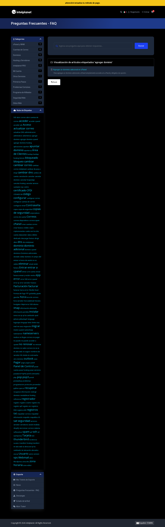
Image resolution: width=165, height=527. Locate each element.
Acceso (27, 124)
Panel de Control (24, 366)
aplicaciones (18, 146)
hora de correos (32, 297)
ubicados (34, 450)
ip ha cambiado (28, 315)
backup (30, 154)
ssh (35, 431)
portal (31, 377)
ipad (36, 315)
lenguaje (24, 322)
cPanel (17, 224)
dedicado (17, 238)
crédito (26, 228)
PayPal (23, 374)
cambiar (29, 161)
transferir (16, 443)
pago (23, 363)
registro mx (35, 403)
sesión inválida (34, 425)
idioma (35, 304)
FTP (27, 293)
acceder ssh (18, 125)
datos (29, 235)
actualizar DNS (19, 132)
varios (31, 454)
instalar (34, 311)
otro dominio (18, 359)
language (31, 319)
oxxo (35, 359)
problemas (27, 381)
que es (21, 388)
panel (33, 363)
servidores (24, 425)
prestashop (18, 381)
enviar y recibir (24, 275)
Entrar (23, 267)
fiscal (36, 290)
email (31, 264)
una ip (16, 454)
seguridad (24, 421)
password (17, 374)
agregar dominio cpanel (29, 139)
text (33, 436)
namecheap (28, 330)
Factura (33, 283)
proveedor (37, 384)
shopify (16, 428)
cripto (31, 228)
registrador (28, 398)
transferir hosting (26, 443)
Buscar (141, 46)
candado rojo (19, 187)
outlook (28, 358)
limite (34, 322)
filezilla (31, 290)
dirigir (37, 238)
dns (20, 242)
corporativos (34, 213)
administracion (30, 132)
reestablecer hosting (27, 395)
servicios (34, 421)
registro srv (27, 406)
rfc (39, 417)
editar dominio (25, 257)
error (17, 279)
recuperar (31, 388)
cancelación (23, 176)
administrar (18, 136)
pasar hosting (24, 370)
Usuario (23, 453)
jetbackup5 (23, 319)
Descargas (19, 496)
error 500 (23, 279)
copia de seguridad (25, 209)
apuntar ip (28, 150)
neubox (16, 337)
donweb (17, 257)
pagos (28, 363)
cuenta (16, 235)
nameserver (18, 334)
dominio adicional (24, 247)
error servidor (25, 283)
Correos (31, 216)
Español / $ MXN (144, 523)
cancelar (31, 176)
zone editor (27, 465)
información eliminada (28, 308)
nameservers (31, 333)
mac (38, 322)
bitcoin (21, 158)
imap (17, 308)
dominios (17, 253)
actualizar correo (24, 128)
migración (27, 326)
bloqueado (31, 157)
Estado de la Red (21, 501)
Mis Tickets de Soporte (24, 480)
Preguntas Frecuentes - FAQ (26, 490)
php (15, 377)
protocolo (28, 384)
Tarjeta (26, 435)
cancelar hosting (20, 183)
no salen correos (26, 348)
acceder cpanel (34, 121)
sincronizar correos (26, 428)
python (16, 388)
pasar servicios (35, 370)
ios (19, 315)
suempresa (18, 436)
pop (19, 377)
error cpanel (32, 279)
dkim (15, 242)
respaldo (26, 417)
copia (16, 209)
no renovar (25, 344)
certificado (20, 190)
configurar (20, 198)
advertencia (27, 136)
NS (21, 355)
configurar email (20, 205)
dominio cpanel (30, 250)
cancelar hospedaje (27, 180)
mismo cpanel (19, 330)
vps (16, 457)
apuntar (26, 146)
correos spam (34, 220)
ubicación (27, 450)
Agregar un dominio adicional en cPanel (100, 72)
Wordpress (18, 462)
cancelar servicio (32, 183)
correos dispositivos (21, 220)
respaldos (34, 417)
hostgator (17, 304)
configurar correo (33, 198)
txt (22, 450)
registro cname (25, 403)
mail (15, 326)
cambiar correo (23, 165)
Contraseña (33, 205)
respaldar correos (24, 414)
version (36, 454)
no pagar (36, 337)
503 (15, 117)
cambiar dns (25, 172)
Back (54, 82)
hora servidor (19, 301)
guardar (16, 297)
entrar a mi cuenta (28, 272)
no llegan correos (26, 337)
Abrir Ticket (19, 506)
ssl (38, 432)
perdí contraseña (33, 374)
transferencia (33, 440)
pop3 (25, 377)
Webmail (23, 457)
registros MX (21, 410)
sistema (37, 428)
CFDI (29, 190)
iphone (16, 319)
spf (31, 432)
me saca (20, 326)
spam (26, 431)
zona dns (25, 462)
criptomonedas (19, 231)
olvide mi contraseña (30, 355)
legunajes (17, 322)
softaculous (18, 432)
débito (34, 235)
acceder (23, 121)
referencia (17, 399)
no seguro (26, 352)
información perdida (21, 312)
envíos (33, 275)
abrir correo (21, 117)
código (27, 194)
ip (21, 315)
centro (26, 187)
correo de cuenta (20, 217)
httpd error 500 (27, 304)
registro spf (18, 406)
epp (38, 275)
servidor (17, 425)
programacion (19, 384)
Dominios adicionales (29, 253)
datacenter (23, 235)
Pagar (17, 362)
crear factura (18, 228)
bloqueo (19, 161)
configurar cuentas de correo (24, 202)
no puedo (17, 341)
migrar (36, 326)
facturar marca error (21, 290)
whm (31, 458)
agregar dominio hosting (23, 143)
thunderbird (21, 439)
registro (16, 403)
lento (29, 322)
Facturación (21, 286)
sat (15, 421)
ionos (16, 315)
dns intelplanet (28, 242)
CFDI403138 (18, 194)
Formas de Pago (20, 293)
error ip (16, 283)
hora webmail (29, 301)
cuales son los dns (32, 231)
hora (23, 297)
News (17, 485)
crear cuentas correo (29, 224)
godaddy (32, 293)
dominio (19, 245)
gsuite (38, 293)
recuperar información (22, 392)
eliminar (24, 263)
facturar (33, 286)
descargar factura (27, 238)
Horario (37, 301)
